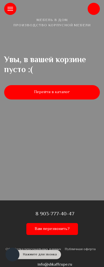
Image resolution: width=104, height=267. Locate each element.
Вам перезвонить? (52, 229)
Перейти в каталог (52, 92)
